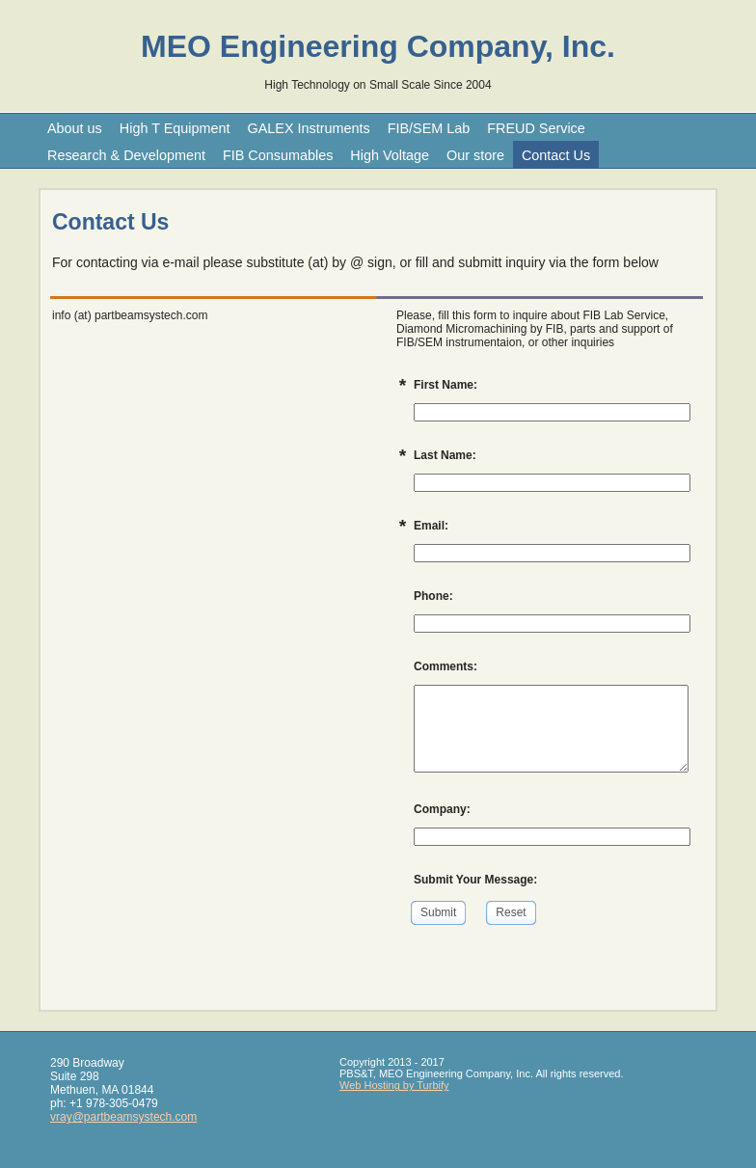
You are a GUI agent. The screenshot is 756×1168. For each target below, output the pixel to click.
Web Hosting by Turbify (394, 1085)
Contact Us (556, 155)
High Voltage (389, 155)
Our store (475, 155)
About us (74, 128)
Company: (442, 809)
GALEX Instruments (308, 128)
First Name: (445, 385)
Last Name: (445, 455)
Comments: (445, 666)
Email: (431, 525)
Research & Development (126, 155)
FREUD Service (536, 128)
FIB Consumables (278, 155)
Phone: (433, 596)
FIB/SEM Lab (429, 128)
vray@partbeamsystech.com (123, 1117)
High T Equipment (175, 128)
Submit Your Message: (475, 879)
